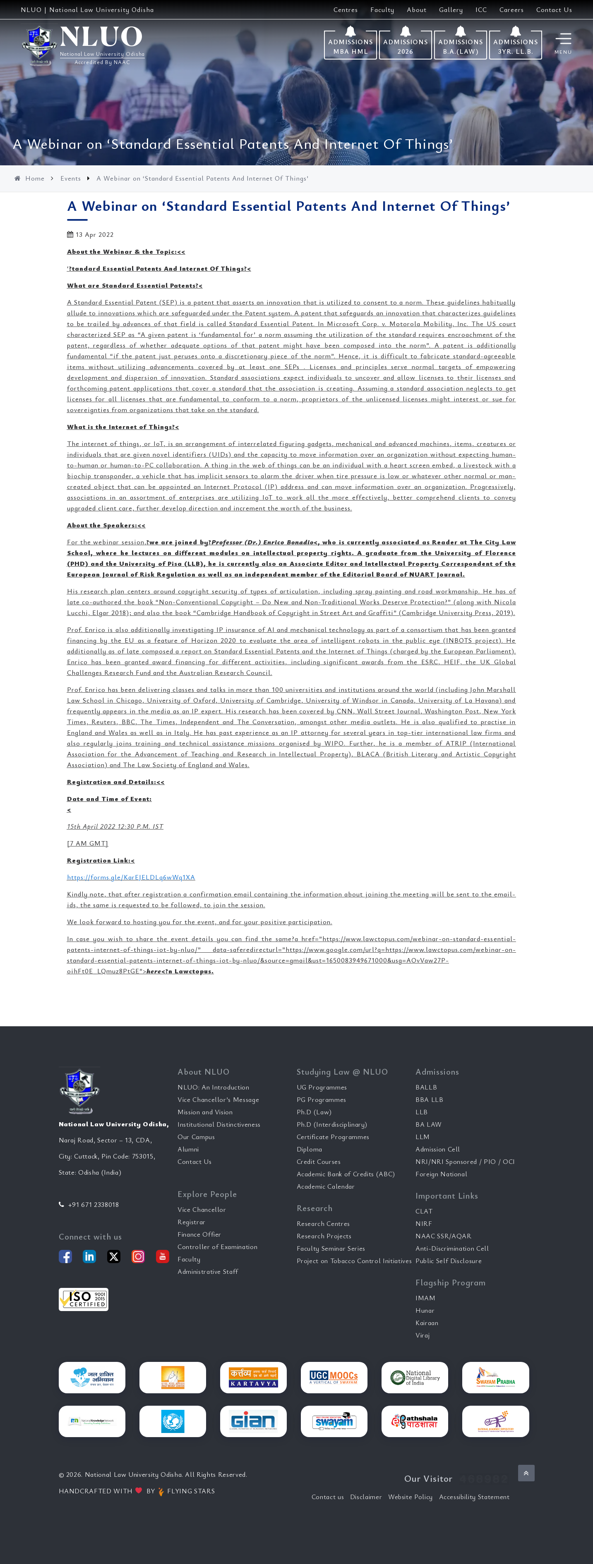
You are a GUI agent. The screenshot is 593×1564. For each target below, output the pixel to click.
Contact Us (554, 9)
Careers (511, 9)
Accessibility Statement (474, 1496)
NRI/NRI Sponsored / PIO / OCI (465, 1161)
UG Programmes (322, 1087)
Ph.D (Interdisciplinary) (332, 1124)
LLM (422, 1136)
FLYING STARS (185, 1490)
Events (71, 178)
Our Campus (196, 1136)
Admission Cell (437, 1149)
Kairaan (427, 1322)
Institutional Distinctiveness (219, 1124)
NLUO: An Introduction (214, 1087)
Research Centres (323, 1223)
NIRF (423, 1223)
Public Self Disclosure (448, 1260)
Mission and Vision (205, 1111)
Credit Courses (319, 1161)
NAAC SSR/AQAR (443, 1235)
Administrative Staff (208, 1271)
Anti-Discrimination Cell (452, 1248)
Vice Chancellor (202, 1209)
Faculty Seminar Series (331, 1248)
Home (30, 178)
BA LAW (428, 1124)
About (417, 9)
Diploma (310, 1149)
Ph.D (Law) (314, 1111)
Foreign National (441, 1173)
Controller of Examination (217, 1246)
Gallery (451, 9)
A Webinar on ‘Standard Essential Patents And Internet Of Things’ (202, 178)
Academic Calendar (326, 1186)
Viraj (422, 1335)
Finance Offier (199, 1234)
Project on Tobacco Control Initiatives (354, 1260)
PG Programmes (321, 1099)
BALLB (426, 1087)
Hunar (425, 1310)
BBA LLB (429, 1099)
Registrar (192, 1221)
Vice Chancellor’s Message (218, 1099)
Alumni (188, 1149)
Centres (346, 9)
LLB (421, 1111)
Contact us (328, 1496)
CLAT (424, 1211)
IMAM (425, 1297)
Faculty (382, 9)
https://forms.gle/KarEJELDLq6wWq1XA (131, 877)
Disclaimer (366, 1496)
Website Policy (410, 1496)
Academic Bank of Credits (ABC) (346, 1173)
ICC (481, 9)
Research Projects (324, 1235)
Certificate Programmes (333, 1136)
